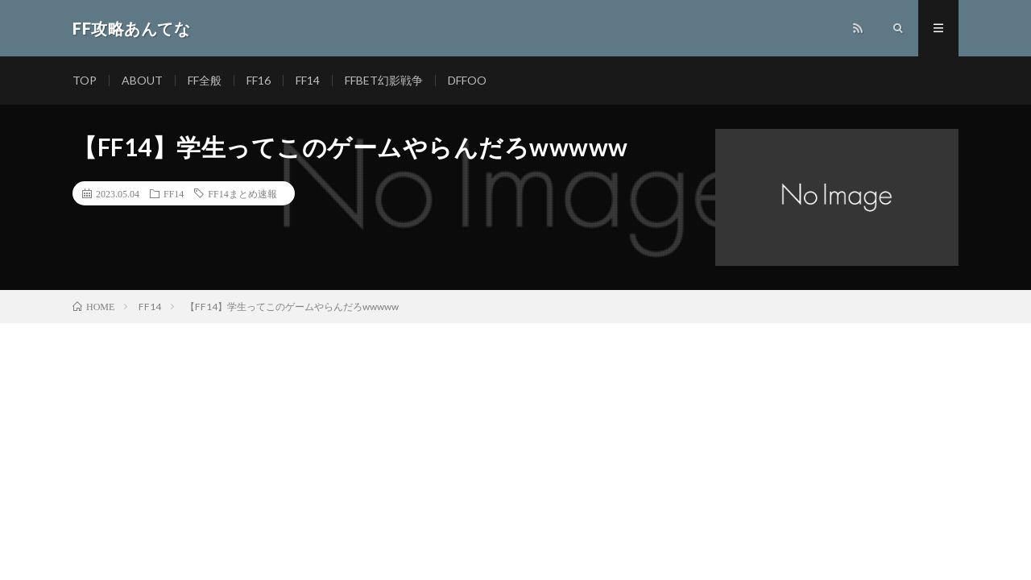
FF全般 (205, 80)
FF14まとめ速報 (242, 193)
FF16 (258, 80)
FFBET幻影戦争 (384, 80)
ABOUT (142, 80)
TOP (84, 80)
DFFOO (467, 80)
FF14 (308, 80)
